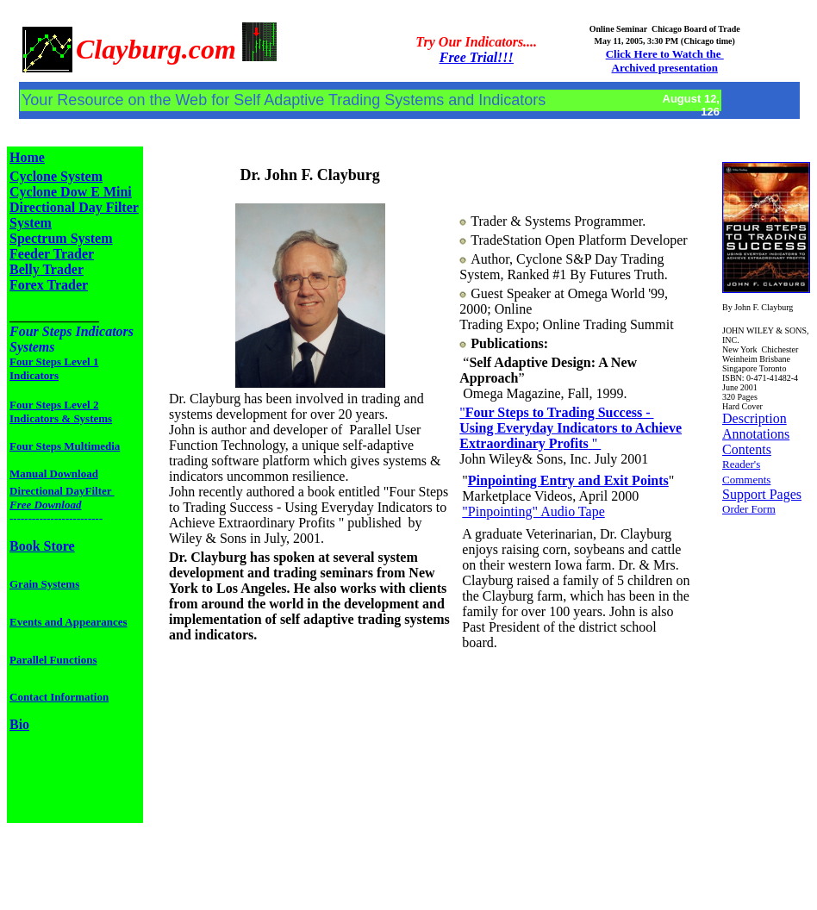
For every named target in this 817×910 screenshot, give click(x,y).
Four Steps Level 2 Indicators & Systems (60, 411)
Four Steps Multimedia (64, 445)
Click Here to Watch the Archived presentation (665, 60)
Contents (746, 449)
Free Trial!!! (477, 57)
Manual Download (53, 473)
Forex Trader (48, 284)
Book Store (42, 546)
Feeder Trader (51, 253)
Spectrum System (61, 238)
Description (754, 418)
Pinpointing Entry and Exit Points (568, 480)
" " (570, 428)
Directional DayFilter (62, 497)
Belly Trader (46, 269)
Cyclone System (56, 176)
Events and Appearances (68, 621)
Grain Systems (44, 583)
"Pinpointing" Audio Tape (533, 511)
